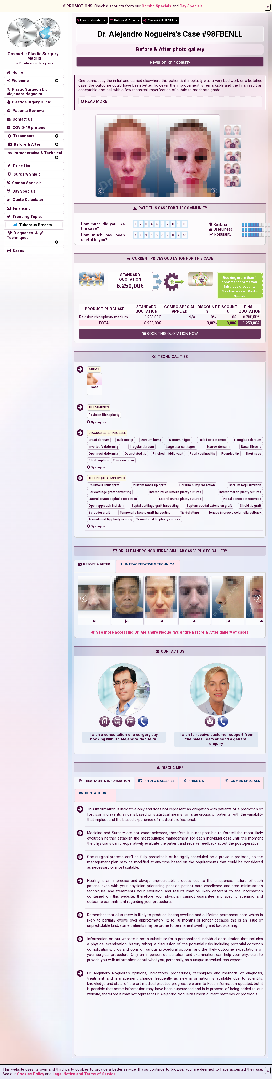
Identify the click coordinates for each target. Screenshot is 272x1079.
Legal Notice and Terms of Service (84, 1074)
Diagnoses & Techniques (25, 235)
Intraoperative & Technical (34, 153)
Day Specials (191, 6)
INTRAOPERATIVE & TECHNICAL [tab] (148, 564)
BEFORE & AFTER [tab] (94, 564)
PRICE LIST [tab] (194, 781)
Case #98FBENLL (159, 20)
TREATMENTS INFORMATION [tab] (104, 781)
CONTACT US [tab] (92, 793)
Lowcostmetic (90, 20)
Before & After (123, 20)
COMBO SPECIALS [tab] (242, 781)
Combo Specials (156, 6)
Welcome (18, 81)
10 (184, 223)
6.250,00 (128, 286)
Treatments (21, 136)
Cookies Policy (30, 1074)
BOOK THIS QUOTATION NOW (170, 333)
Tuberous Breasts (32, 225)
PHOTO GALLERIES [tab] (156, 781)
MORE (101, 101)
